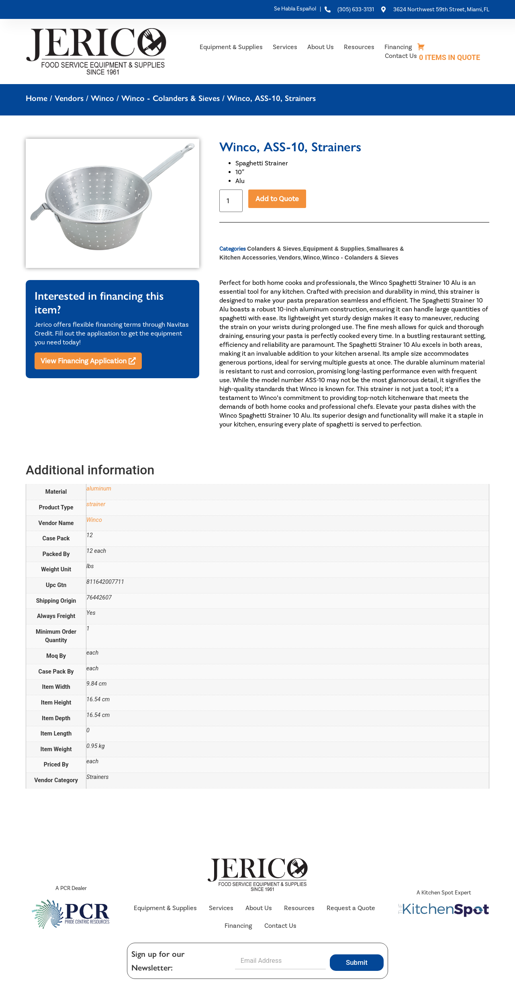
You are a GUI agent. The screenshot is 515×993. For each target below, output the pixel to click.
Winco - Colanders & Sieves (170, 98)
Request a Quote (351, 908)
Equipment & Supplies (231, 47)
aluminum (98, 488)
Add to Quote (277, 198)
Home (36, 98)
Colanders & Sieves (274, 248)
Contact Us (401, 56)
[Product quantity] (231, 201)
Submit (357, 963)
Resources (359, 47)
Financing (398, 47)
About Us (320, 47)
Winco (102, 98)
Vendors (69, 98)
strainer (95, 504)
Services (285, 47)
